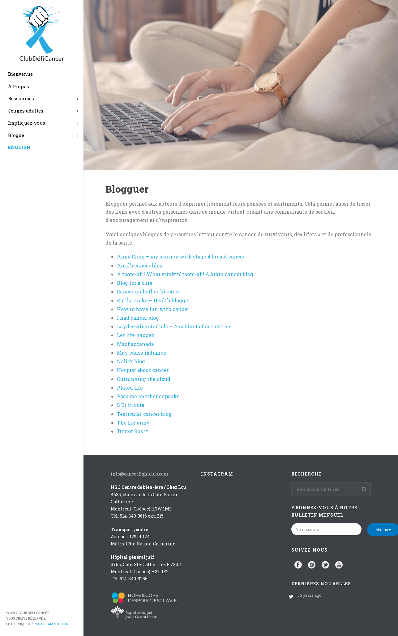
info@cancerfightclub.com (140, 474)
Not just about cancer (143, 370)
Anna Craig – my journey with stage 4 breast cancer (181, 256)
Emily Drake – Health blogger (153, 300)
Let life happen (136, 335)
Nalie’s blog (131, 361)
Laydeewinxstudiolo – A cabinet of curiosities (174, 326)
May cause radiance (141, 352)
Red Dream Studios (51, 623)
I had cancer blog (138, 317)
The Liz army (133, 422)
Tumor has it (132, 431)
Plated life (130, 387)
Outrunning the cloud (143, 379)
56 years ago (309, 595)
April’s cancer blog (140, 265)
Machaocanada (135, 344)
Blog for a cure (134, 283)
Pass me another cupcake (148, 396)
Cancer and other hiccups (148, 291)
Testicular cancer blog (144, 414)
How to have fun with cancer (153, 309)
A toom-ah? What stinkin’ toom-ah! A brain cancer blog (185, 274)
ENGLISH (19, 147)
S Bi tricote (130, 405)
